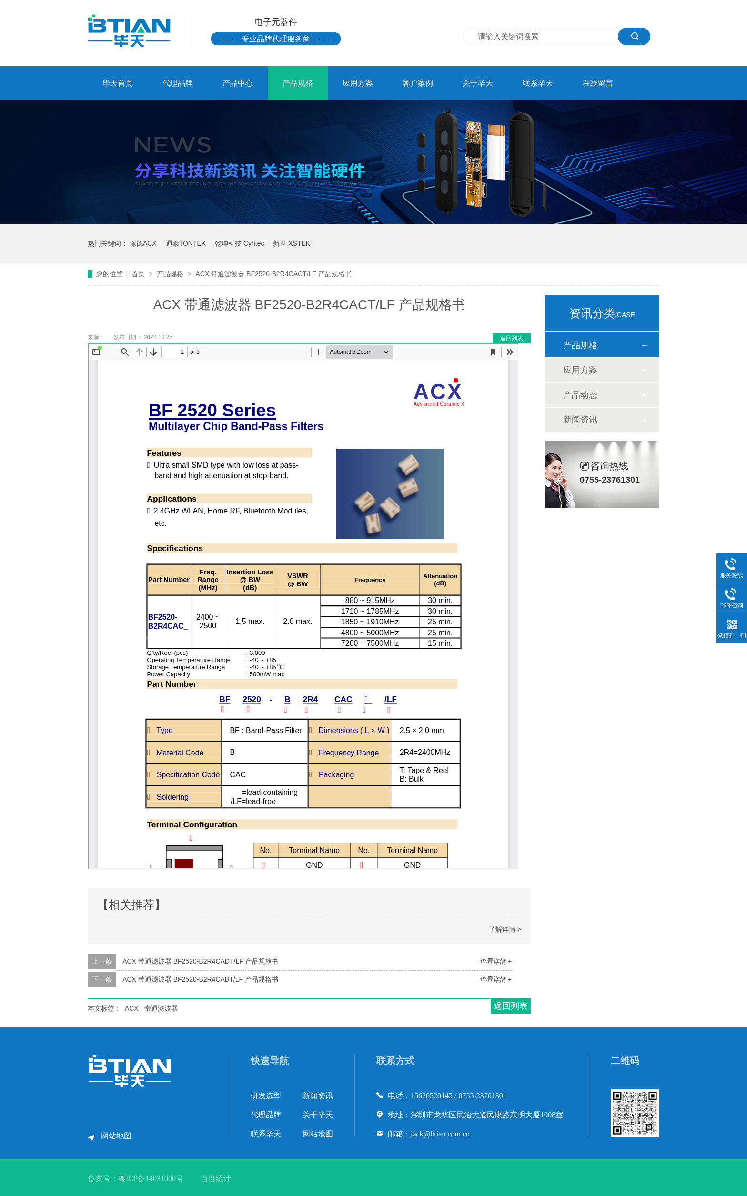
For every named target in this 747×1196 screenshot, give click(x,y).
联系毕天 (538, 83)
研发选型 (266, 1096)
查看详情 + (495, 961)
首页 (139, 274)
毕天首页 (117, 83)
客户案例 (418, 83)
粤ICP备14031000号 (150, 1179)
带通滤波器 (161, 1008)
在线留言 (598, 83)
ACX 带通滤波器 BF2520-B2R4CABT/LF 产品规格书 (200, 979)
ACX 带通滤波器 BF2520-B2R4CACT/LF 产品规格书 (273, 274)
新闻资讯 (580, 419)
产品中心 (237, 83)
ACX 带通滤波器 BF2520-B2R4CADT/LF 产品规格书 (200, 961)
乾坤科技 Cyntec (239, 243)
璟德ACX (143, 243)
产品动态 (580, 395)
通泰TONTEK (186, 243)
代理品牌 (177, 83)
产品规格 (298, 83)
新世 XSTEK (291, 243)
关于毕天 (478, 83)
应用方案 (358, 83)
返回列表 (511, 338)
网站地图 (116, 1136)
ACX (132, 1008)
